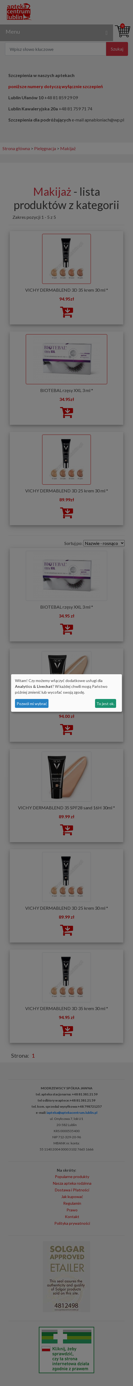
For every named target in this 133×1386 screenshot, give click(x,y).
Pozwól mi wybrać (32, 703)
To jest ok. (105, 703)
